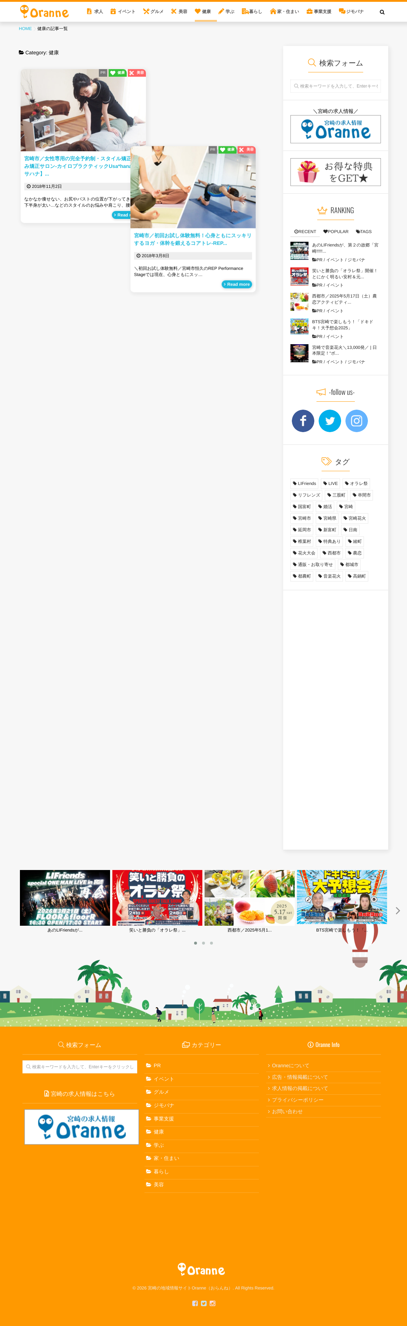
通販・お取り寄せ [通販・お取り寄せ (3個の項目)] (315, 564)
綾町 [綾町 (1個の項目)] (357, 541)
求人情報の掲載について (300, 1088)
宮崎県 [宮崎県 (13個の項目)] (329, 518)
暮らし (256, 11)
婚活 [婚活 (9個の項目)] (327, 506)
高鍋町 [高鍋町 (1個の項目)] (359, 576)
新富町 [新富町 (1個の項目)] (329, 529)
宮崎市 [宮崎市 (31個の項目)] (304, 518)
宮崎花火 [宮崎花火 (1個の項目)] (357, 518)
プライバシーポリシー (298, 1100)
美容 (183, 11)
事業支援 (322, 11)
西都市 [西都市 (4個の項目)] (334, 553)
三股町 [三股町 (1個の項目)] (338, 495)
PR (103, 73)
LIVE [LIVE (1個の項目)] (333, 483)
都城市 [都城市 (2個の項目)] (351, 564)
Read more (129, 215)
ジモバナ (355, 11)
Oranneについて (291, 1065)
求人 (98, 11)
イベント (126, 11)
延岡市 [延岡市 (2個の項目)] (304, 529)
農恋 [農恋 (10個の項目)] (357, 553)
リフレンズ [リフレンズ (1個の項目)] (309, 495)
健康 (206, 11)
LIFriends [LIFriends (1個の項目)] (307, 483)
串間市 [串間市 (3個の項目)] (364, 495)
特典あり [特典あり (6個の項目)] (332, 541)
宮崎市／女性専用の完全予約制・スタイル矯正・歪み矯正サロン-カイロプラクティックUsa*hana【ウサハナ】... (83, 166)
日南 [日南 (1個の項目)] (353, 529)
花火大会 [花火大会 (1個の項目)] (306, 553)
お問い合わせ (287, 1111)
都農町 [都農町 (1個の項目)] (304, 576)
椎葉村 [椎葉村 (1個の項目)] (304, 541)
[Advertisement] (335, 721)
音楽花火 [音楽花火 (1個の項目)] (332, 576)
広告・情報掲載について (300, 1077)
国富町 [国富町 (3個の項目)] (304, 506)
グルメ (157, 11)
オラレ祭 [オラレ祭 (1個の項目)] (359, 483)
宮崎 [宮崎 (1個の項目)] (348, 506)
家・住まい (288, 11)
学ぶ (230, 11)
